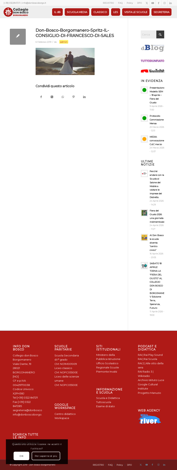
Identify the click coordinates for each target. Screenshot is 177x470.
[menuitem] (108, 3)
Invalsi (113, 371)
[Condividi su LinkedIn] (84, 97)
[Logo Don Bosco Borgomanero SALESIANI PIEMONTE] (16, 12)
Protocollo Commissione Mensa (157, 120)
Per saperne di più (46, 455)
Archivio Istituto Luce (151, 380)
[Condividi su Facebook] (41, 97)
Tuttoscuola (103, 402)
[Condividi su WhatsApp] (62, 97)
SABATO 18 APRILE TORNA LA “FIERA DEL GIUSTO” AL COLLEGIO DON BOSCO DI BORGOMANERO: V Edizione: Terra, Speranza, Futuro (159, 285)
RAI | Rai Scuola (147, 359)
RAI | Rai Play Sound (150, 354)
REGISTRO (108, 3)
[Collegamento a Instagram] (164, 3)
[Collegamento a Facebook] (158, 3)
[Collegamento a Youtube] (153, 3)
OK (21, 455)
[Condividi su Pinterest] (73, 97)
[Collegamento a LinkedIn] (170, 3)
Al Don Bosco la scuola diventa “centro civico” (157, 242)
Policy (130, 3)
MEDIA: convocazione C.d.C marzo (157, 140)
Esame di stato (105, 406)
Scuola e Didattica (108, 398)
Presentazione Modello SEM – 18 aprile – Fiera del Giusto (157, 95)
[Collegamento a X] (147, 3)
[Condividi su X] (51, 97)
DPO (139, 3)
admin (63, 41)
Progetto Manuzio (149, 392)
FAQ (120, 3)
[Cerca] (152, 34)
